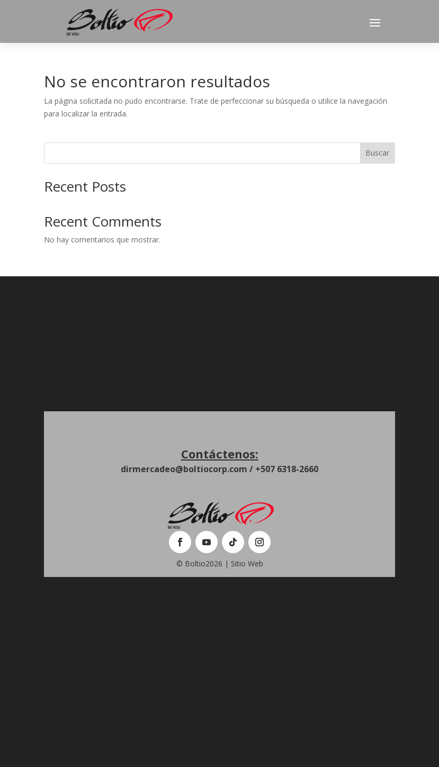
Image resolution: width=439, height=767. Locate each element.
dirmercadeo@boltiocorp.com (184, 469)
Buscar (377, 153)
